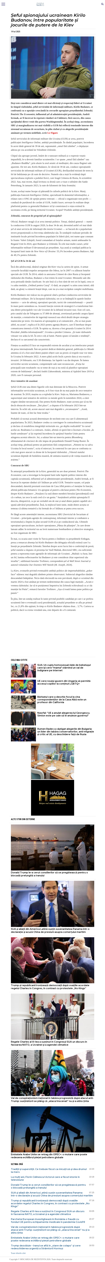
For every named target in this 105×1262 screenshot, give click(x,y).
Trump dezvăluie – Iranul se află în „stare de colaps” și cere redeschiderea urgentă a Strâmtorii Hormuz (46, 1247)
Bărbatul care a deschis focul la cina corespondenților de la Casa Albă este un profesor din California (61, 700)
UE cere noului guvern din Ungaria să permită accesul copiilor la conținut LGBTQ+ (63, 682)
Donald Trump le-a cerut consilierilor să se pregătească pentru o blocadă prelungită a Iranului (49, 874)
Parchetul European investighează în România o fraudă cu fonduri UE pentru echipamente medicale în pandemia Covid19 (48, 1220)
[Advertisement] (52, 634)
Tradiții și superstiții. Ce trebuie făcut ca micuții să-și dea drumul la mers (49, 1170)
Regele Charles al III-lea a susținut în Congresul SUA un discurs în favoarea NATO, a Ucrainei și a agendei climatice (49, 1043)
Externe (30, 819)
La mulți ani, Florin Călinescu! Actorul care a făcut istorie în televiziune (45, 1178)
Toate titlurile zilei (18, 1253)
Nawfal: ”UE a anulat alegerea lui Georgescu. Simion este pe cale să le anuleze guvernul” (63, 714)
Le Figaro (52, 133)
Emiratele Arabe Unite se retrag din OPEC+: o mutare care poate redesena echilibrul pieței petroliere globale (49, 1156)
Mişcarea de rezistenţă (52, 4)
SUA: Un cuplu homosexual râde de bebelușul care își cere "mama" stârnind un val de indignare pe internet (64, 668)
